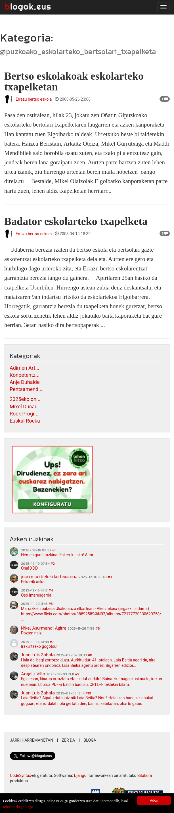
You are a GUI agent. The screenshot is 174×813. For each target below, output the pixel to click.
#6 (97, 628)
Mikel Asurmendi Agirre (43, 627)
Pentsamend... (26, 389)
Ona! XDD (29, 568)
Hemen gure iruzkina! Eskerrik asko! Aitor (57, 555)
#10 (88, 693)
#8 (90, 655)
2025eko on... (25, 399)
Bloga (90, 740)
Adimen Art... (24, 368)
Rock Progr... (24, 414)
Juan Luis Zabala (38, 654)
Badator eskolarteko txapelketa (76, 221)
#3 (110, 577)
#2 (53, 563)
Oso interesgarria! (36, 595)
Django (80, 775)
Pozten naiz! (32, 633)
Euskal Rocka (25, 421)
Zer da (68, 740)
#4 (51, 590)
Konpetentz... (24, 375)
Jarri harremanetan (31, 740)
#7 (52, 641)
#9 (77, 674)
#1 (54, 550)
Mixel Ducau (23, 406)
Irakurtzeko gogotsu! (39, 646)
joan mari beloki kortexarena (49, 576)
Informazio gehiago (18, 806)
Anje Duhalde (25, 382)
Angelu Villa (33, 673)
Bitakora (144, 775)
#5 (51, 603)
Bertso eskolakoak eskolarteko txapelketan (74, 81)
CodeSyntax (20, 775)
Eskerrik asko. (33, 582)
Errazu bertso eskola (34, 99)
